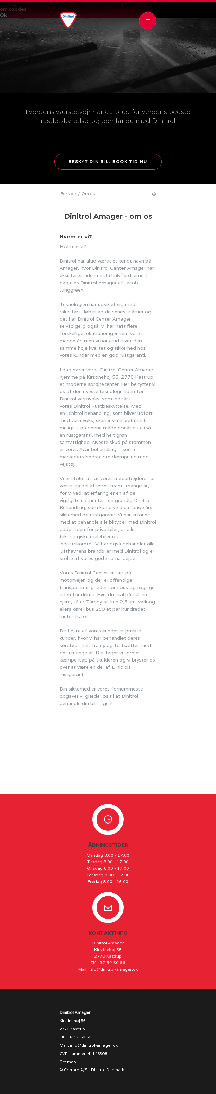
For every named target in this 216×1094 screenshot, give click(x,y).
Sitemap (68, 1061)
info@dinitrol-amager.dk (113, 969)
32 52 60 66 (112, 962)
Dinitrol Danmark (107, 1069)
